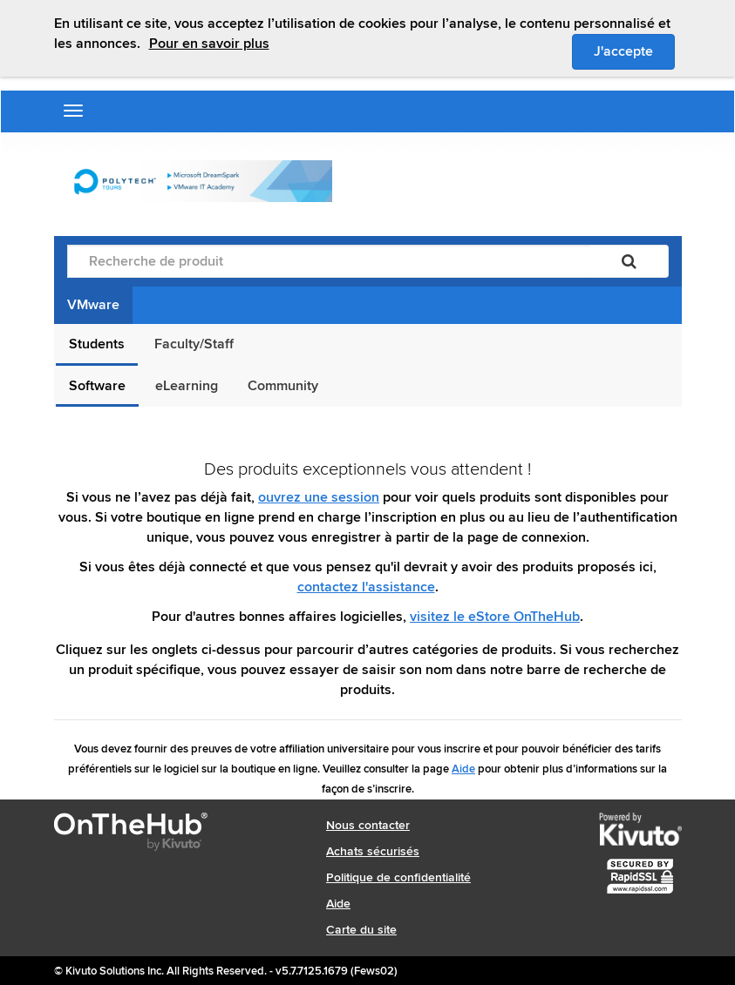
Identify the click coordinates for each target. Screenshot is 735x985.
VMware (93, 305)
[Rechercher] (629, 261)
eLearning (186, 386)
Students (97, 344)
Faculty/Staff (194, 344)
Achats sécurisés (372, 851)
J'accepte (634, 50)
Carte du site (361, 929)
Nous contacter (368, 825)
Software (97, 386)
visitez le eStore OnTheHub (495, 616)
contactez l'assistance (366, 587)
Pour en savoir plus (209, 43)
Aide (463, 769)
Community (283, 386)
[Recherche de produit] (328, 261)
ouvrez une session (318, 497)
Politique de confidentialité (398, 877)
